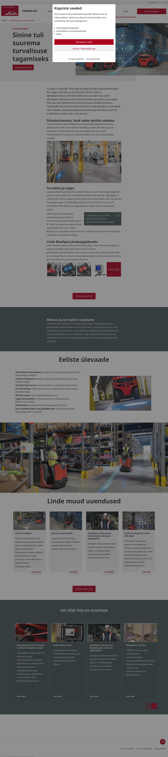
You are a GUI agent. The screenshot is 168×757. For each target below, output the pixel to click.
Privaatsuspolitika (76, 58)
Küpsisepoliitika (93, 58)
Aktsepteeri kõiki (84, 42)
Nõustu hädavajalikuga (84, 48)
